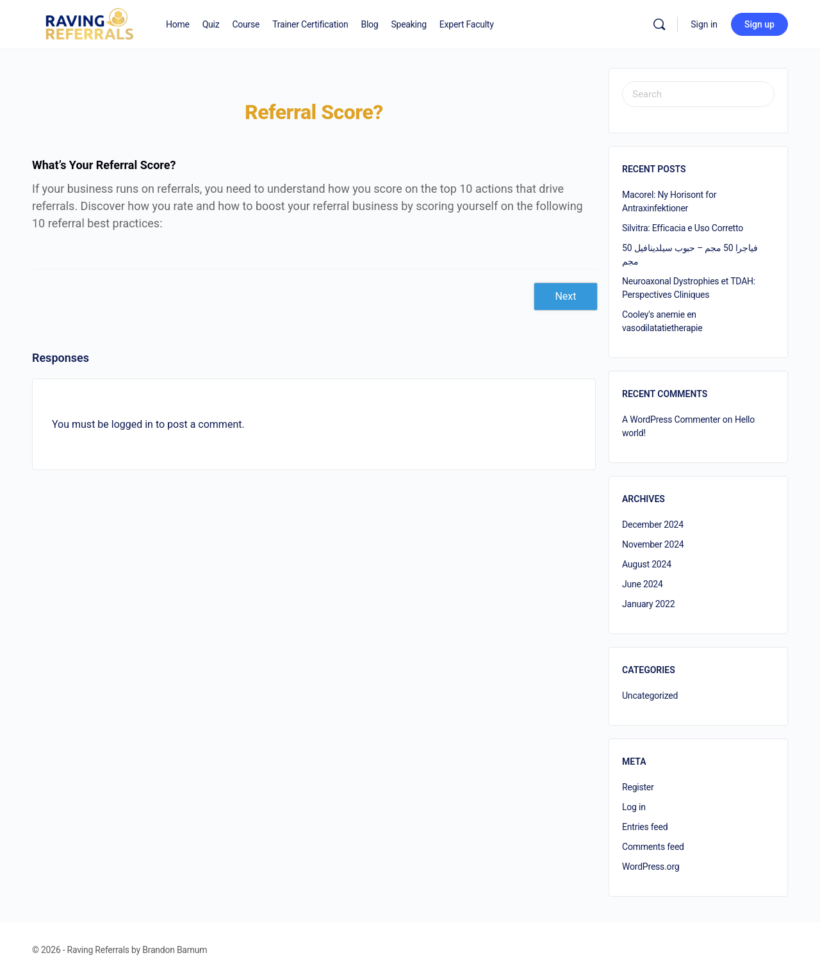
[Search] (659, 24)
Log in (634, 807)
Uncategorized (650, 695)
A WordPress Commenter (671, 419)
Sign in (704, 24)
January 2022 (648, 604)
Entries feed (645, 827)
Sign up (759, 24)
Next (565, 296)
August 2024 (646, 564)
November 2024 (653, 544)
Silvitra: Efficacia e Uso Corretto (682, 228)
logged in (132, 424)
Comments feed (653, 847)
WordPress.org (650, 866)
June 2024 (642, 584)
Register (638, 787)
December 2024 (653, 524)
